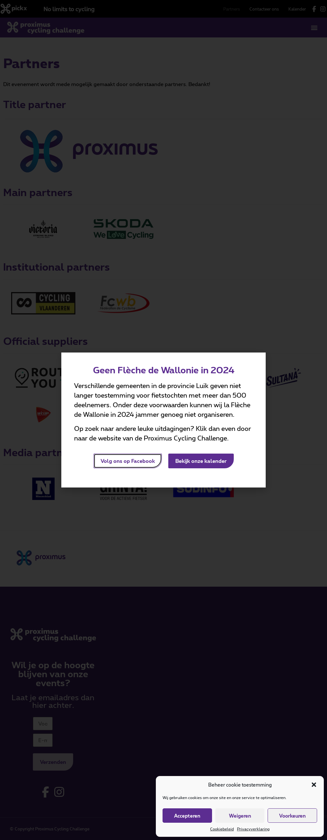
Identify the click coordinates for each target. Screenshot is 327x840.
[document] (163, 420)
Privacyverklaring (253, 829)
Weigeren (240, 816)
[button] (314, 784)
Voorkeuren (292, 816)
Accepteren (187, 816)
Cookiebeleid (222, 829)
